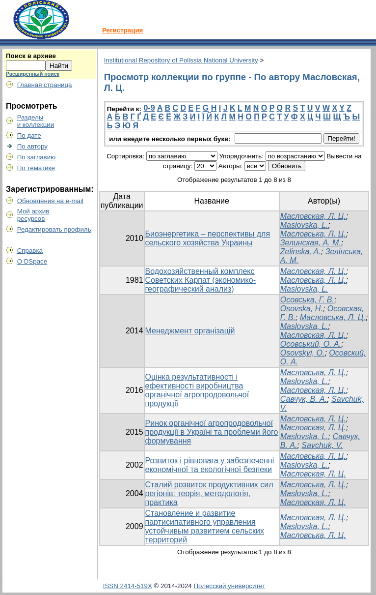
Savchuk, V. (322, 445)
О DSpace (32, 261)
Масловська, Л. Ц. (313, 234)
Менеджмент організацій (190, 331)
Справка (30, 250)
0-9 (149, 108)
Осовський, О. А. (310, 344)
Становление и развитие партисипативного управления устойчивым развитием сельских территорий (205, 526)
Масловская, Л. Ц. (313, 216)
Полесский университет (229, 586)
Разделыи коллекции (35, 121)
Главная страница (44, 85)
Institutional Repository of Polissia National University (181, 60)
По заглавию (36, 157)
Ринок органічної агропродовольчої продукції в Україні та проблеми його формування (211, 432)
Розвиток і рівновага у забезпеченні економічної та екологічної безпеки (209, 465)
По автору (32, 146)
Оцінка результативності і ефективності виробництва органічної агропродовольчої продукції (197, 390)
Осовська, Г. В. (307, 300)
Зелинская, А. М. (310, 242)
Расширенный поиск (32, 74)
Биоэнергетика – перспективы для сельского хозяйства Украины (207, 238)
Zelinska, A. (300, 251)
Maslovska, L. (304, 225)
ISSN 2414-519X (127, 586)
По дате (29, 135)
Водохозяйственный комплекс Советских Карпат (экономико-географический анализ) (200, 280)
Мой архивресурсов (33, 215)
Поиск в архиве (31, 56)
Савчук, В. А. (303, 399)
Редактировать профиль (54, 229)
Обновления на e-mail (50, 201)
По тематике (36, 168)
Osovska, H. (301, 308)
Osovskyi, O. (302, 353)
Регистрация (122, 30)
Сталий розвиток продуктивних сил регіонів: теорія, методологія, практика (209, 493)
